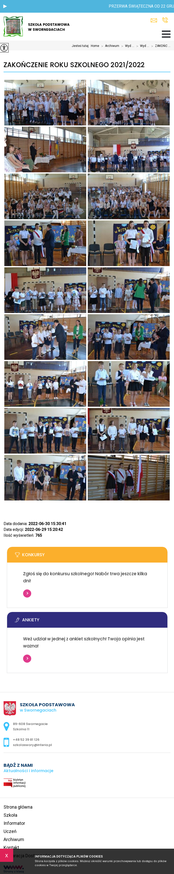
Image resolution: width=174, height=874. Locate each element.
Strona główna (18, 807)
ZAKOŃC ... (159, 46)
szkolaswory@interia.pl (154, 20)
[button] (5, 6)
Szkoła (10, 815)
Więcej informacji (27, 593)
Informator (14, 823)
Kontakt (11, 847)
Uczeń (10, 831)
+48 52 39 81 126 (165, 20)
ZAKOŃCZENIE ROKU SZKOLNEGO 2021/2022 (74, 65)
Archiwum (109, 46)
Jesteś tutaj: (81, 45)
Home (95, 45)
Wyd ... (126, 46)
